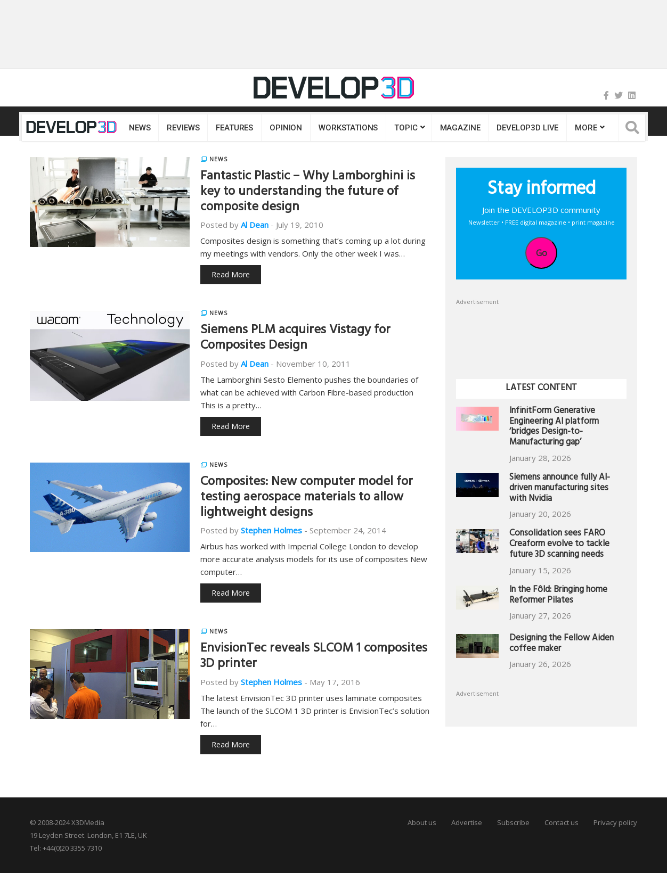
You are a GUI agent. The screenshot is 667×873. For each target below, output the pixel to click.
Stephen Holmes (271, 530)
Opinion (286, 128)
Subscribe (513, 822)
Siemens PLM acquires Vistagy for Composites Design (295, 339)
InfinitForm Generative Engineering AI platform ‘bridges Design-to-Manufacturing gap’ (554, 427)
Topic (405, 128)
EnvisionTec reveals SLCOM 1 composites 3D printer (313, 657)
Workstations (348, 128)
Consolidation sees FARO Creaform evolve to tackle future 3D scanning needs (559, 545)
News (139, 128)
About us (422, 822)
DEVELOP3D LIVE (527, 128)
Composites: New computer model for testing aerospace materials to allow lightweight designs (306, 498)
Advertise (466, 822)
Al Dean (255, 224)
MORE (586, 128)
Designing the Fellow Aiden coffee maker (561, 644)
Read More (231, 274)
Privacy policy (615, 822)
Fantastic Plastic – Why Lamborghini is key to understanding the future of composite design (307, 192)
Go (541, 253)
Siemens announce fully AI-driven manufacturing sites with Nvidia (559, 489)
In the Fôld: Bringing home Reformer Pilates (558, 596)
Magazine (460, 128)
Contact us (561, 822)
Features (234, 128)
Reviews (183, 128)
